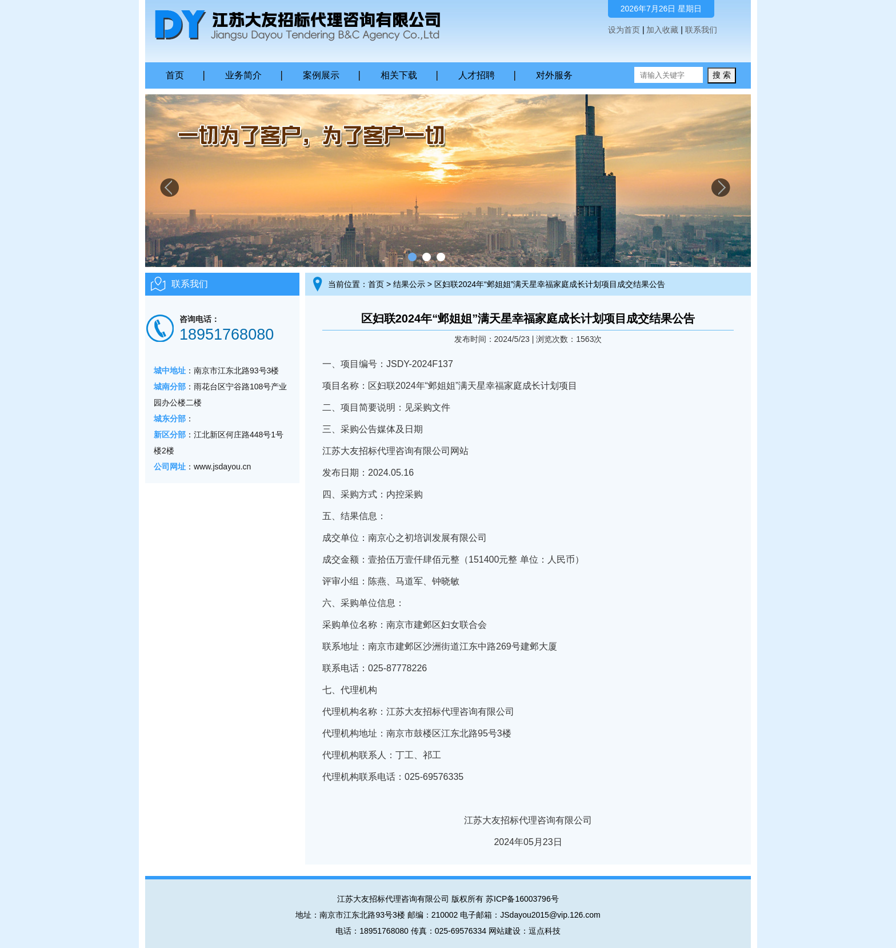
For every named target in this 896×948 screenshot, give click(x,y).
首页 (175, 75)
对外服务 (554, 75)
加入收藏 (662, 29)
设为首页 (624, 29)
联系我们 (701, 29)
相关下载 (399, 75)
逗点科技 (545, 930)
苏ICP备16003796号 (522, 898)
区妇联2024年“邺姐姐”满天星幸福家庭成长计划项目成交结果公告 (549, 284)
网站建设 (505, 930)
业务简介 (243, 75)
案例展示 (321, 75)
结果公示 (409, 284)
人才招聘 (476, 75)
